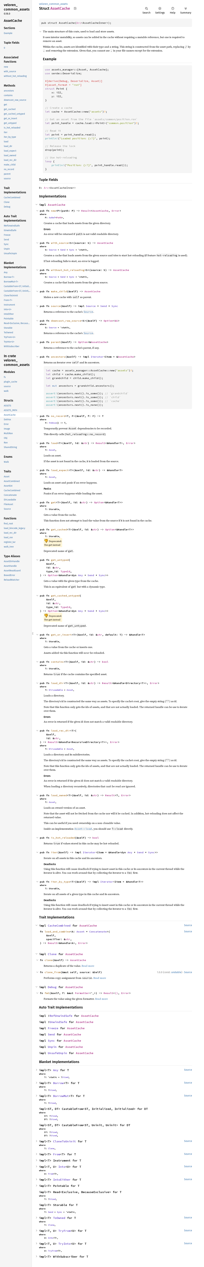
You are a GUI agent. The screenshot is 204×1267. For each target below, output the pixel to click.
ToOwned (59, 1218)
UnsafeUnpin (57, 1053)
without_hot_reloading (67, 270)
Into (61, 1167)
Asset (52, 449)
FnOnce (52, 422)
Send (62, 249)
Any (80, 575)
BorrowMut (61, 1096)
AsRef (52, 217)
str (85, 443)
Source (52, 249)
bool (105, 661)
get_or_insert (61, 634)
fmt (47, 993)
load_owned (59, 795)
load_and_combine (57, 931)
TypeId (65, 571)
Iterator (97, 356)
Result (86, 210)
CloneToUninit (64, 1141)
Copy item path (75, 8)
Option (108, 320)
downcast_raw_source (66, 320)
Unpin (52, 1047)
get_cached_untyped (65, 595)
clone (49, 960)
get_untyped (60, 559)
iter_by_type (60, 881)
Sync (71, 249)
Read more (88, 966)
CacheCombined (59, 925)
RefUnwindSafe (61, 1016)
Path (59, 217)
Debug (52, 987)
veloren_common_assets (53, 3)
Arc (78, 22)
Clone (52, 954)
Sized (65, 1077)
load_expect (60, 470)
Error (116, 210)
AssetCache (56, 205)
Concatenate (98, 931)
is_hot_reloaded (63, 837)
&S (116, 320)
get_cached (59, 529)
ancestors (58, 356)
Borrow (58, 1083)
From (56, 1154)
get (53, 502)
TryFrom (64, 1231)
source (56, 306)
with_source (60, 242)
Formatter (82, 993)
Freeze (53, 1028)
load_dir (57, 683)
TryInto (64, 1243)
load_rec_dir (60, 730)
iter (54, 852)
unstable (176, 972)
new (53, 210)
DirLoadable (56, 689)
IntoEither (62, 1179)
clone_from (53, 972)
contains (57, 661)
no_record (58, 416)
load (54, 443)
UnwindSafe (58, 1022)
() (116, 993)
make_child (59, 291)
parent (56, 342)
